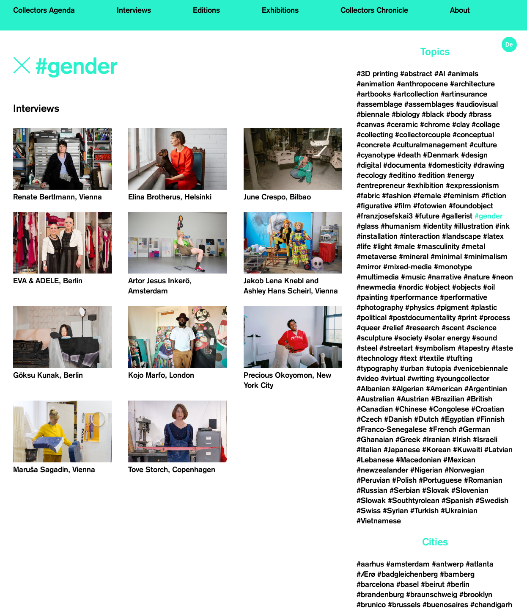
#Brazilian (447, 399)
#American (444, 389)
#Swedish (491, 500)
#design (474, 155)
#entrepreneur (381, 185)
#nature (477, 277)
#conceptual (473, 134)
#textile (431, 358)
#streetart (396, 348)
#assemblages (429, 104)
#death (409, 155)
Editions (206, 10)
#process (494, 317)
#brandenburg (380, 594)
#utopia (438, 368)
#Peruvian (373, 480)
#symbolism (435, 348)
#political (372, 317)
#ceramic (402, 124)
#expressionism (472, 185)
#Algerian (408, 389)
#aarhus (370, 564)
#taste (502, 348)
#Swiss (369, 510)
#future (427, 216)
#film (402, 206)
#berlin (458, 584)
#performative (463, 297)
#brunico (371, 604)
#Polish (404, 480)
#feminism (461, 195)
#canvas (370, 124)
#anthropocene (422, 84)
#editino (402, 175)
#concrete (373, 145)
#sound (484, 338)
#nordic (410, 287)
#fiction (493, 195)
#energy (460, 175)
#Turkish (424, 510)
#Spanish (457, 500)
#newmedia (376, 287)
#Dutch (426, 419)
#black (433, 114)
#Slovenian (470, 490)
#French (442, 429)
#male (404, 246)
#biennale (373, 114)
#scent (453, 328)
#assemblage (379, 104)
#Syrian (395, 510)
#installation (377, 236)
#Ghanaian (375, 439)
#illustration (473, 226)
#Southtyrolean (413, 500)
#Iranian (436, 439)
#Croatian (487, 409)
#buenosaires (445, 604)
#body (456, 114)
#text (408, 358)
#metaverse (377, 256)
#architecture (472, 84)
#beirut (433, 584)
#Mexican (459, 460)
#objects (466, 287)
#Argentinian (485, 389)
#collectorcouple (422, 134)
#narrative (444, 277)
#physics (419, 307)
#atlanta (480, 564)
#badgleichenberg (407, 574)
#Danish (398, 419)
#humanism (401, 226)
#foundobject (471, 206)
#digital (369, 165)
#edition (431, 175)
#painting (372, 297)
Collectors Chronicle (374, 10)
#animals (462, 73)
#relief (392, 328)
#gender (488, 216)
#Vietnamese (379, 521)
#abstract (416, 73)
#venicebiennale (480, 368)
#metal (473, 246)
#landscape (461, 236)
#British (479, 399)
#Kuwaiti (467, 449)
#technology (377, 358)
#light (382, 246)
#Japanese (402, 449)
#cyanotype (376, 155)
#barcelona (375, 584)
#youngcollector (462, 378)
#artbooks (374, 94)
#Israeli (485, 439)
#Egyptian (457, 419)
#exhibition (425, 185)
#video (368, 378)
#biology (406, 114)
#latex (493, 236)
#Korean (436, 449)
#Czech (369, 419)
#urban (412, 368)
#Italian (369, 449)
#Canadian (375, 409)
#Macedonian (418, 460)
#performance (414, 297)
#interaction (420, 236)
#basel (407, 584)
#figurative (374, 206)
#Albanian (373, 389)
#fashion (396, 195)
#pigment (452, 307)
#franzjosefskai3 (385, 216)
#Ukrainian (459, 510)
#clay (460, 124)
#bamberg (457, 574)
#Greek (407, 439)
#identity (437, 226)
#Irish (461, 439)
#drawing (488, 165)
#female (427, 195)
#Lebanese (375, 460)
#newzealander (382, 470)
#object (437, 287)
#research (422, 328)
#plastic (484, 307)
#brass (480, 114)
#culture (483, 145)
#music (413, 277)
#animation (376, 84)
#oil (489, 287)
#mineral (413, 256)
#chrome (435, 124)
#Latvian (498, 449)
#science (482, 328)
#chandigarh (491, 604)
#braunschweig (431, 594)
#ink (502, 226)
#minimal (446, 256)
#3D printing (377, 73)
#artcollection (416, 94)
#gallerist (457, 216)
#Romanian (483, 480)
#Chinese (411, 409)
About (460, 10)
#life (364, 246)
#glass (368, 226)
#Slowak (371, 500)
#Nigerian (426, 470)
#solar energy (447, 338)
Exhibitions (280, 10)
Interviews (134, 10)
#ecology (372, 175)
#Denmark (441, 155)
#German (474, 429)
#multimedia (378, 277)
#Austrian (413, 399)
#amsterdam (408, 564)
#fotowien (430, 206)
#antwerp (448, 564)
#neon (502, 277)
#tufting (459, 358)
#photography (380, 307)
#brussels (404, 604)
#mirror (369, 267)
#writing (420, 378)
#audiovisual (477, 104)
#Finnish (490, 419)
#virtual (393, 378)
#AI (439, 73)
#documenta (404, 165)
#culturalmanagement (430, 145)
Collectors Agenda (44, 10)
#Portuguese (440, 480)
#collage (486, 124)
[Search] (133, 66)
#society (408, 338)
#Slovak (435, 490)
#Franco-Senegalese (392, 429)
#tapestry (473, 348)
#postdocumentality (422, 317)
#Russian (372, 490)
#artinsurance (464, 94)
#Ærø (366, 574)
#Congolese (449, 409)
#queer (368, 328)
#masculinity (438, 246)
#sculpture (374, 338)
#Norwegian (465, 470)
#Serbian (405, 490)
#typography (377, 368)
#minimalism (486, 256)
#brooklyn (475, 594)
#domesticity (449, 165)
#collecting (375, 134)
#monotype (453, 267)
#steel (367, 348)
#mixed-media (407, 267)
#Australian (376, 399)
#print (467, 317)
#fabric (368, 195)
